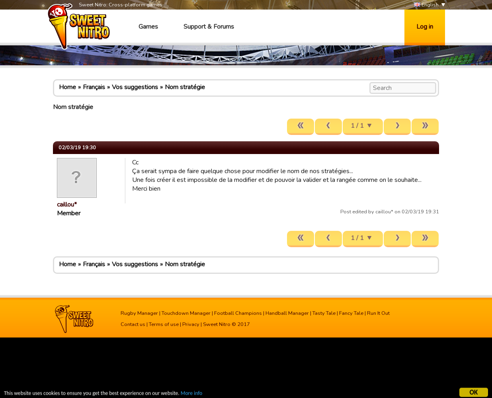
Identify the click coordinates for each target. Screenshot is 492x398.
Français (94, 87)
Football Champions (238, 313)
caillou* (67, 204)
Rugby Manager (139, 313)
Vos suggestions (135, 87)
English (426, 5)
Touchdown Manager (186, 313)
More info (191, 393)
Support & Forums (209, 26)
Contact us (133, 324)
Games (148, 26)
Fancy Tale (351, 313)
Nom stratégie (185, 87)
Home (67, 87)
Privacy (190, 324)
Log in (424, 26)
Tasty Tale (324, 313)
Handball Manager (287, 313)
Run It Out (378, 313)
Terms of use (164, 324)
